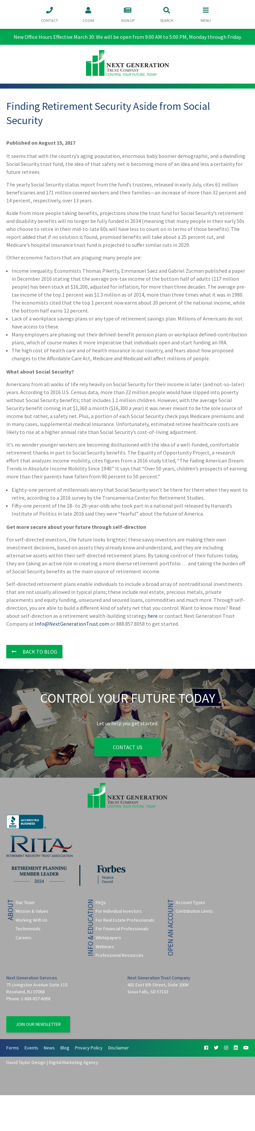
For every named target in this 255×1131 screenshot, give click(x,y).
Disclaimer (118, 1048)
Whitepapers (108, 938)
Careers (24, 938)
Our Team (25, 902)
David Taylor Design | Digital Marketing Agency (52, 1062)
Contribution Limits (194, 911)
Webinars (105, 947)
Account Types (190, 902)
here (152, 615)
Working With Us (31, 920)
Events (31, 1048)
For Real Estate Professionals (125, 920)
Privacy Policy (89, 1048)
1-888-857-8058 (35, 999)
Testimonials (28, 929)
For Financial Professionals (122, 929)
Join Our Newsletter (38, 1024)
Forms (12, 1048)
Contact (49, 14)
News (49, 1048)
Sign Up (127, 14)
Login (88, 14)
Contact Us (127, 747)
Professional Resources (119, 955)
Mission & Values (32, 911)
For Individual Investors (119, 911)
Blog (64, 1048)
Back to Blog (34, 651)
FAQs (101, 902)
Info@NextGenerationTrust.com (72, 623)
